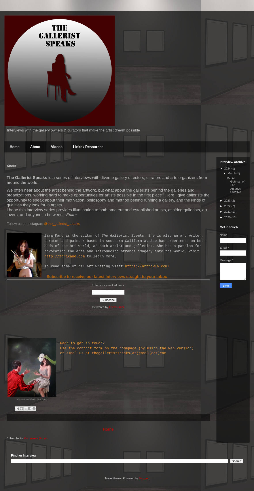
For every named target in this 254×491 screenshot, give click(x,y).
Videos (57, 147)
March (232, 173)
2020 (227, 217)
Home (14, 147)
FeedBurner (116, 307)
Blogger (144, 478)
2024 (227, 168)
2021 (227, 211)
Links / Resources (88, 147)
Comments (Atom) (35, 438)
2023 (227, 200)
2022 (227, 206)
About (35, 147)
